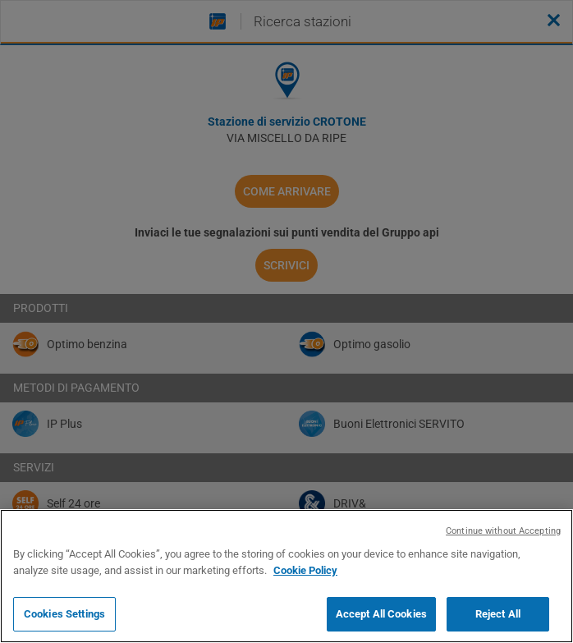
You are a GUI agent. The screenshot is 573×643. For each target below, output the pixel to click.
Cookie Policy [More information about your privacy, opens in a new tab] (305, 570)
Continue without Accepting (503, 531)
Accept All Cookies (381, 614)
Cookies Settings (64, 614)
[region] (286, 576)
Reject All (497, 614)
